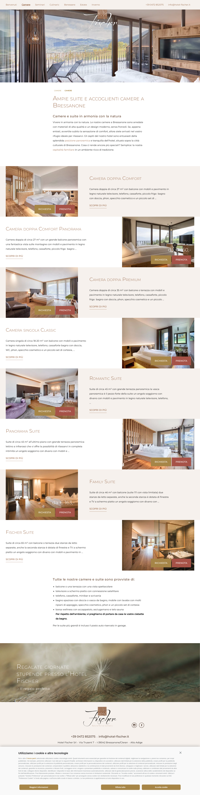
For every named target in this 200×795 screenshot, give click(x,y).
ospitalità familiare (63, 149)
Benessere (69, 4)
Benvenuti (11, 4)
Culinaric (54, 4)
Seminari (40, 4)
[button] (180, 753)
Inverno (96, 4)
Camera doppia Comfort (115, 178)
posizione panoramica (77, 140)
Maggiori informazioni (38, 787)
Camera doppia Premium (115, 279)
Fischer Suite (20, 532)
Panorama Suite (23, 431)
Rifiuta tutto (120, 787)
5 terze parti (31, 758)
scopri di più (98, 205)
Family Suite (102, 481)
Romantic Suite (105, 378)
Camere (26, 4)
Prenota (65, 209)
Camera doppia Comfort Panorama (43, 229)
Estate (83, 4)
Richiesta (44, 209)
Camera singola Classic (31, 330)
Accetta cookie (161, 787)
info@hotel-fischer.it (114, 736)
